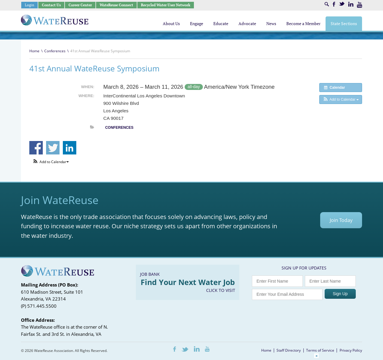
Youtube (359, 5)
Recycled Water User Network (165, 5)
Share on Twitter (53, 147)
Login (29, 5)
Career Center (80, 5)
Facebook (334, 4)
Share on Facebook (36, 147)
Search (326, 4)
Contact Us (51, 5)
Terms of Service (320, 350)
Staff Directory (288, 350)
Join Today (341, 220)
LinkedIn (350, 4)
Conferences (55, 50)
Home (34, 50)
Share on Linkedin (69, 147)
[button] (341, 99)
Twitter (342, 4)
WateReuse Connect (116, 5)
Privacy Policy (351, 350)
